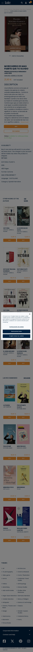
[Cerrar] (30, 314)
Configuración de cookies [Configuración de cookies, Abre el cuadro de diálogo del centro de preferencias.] (16, 327)
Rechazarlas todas (16, 331)
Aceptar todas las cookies (16, 336)
